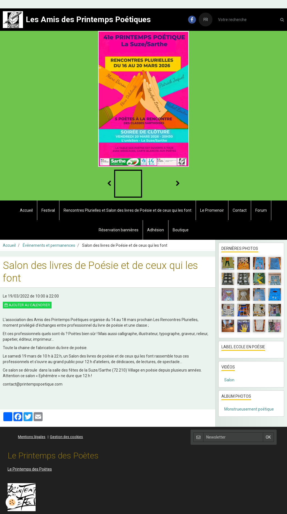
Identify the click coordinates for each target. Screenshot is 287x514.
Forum (261, 210)
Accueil (26, 210)
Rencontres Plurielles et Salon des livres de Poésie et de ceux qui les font (127, 210)
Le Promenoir (212, 210)
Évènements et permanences (49, 245)
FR (205, 19)
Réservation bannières (118, 230)
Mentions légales (31, 437)
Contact (240, 210)
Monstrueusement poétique (249, 409)
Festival (48, 210)
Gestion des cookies (66, 437)
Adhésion (155, 230)
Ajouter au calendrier (27, 305)
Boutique (181, 230)
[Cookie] (12, 502)
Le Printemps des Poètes (30, 469)
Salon (229, 380)
